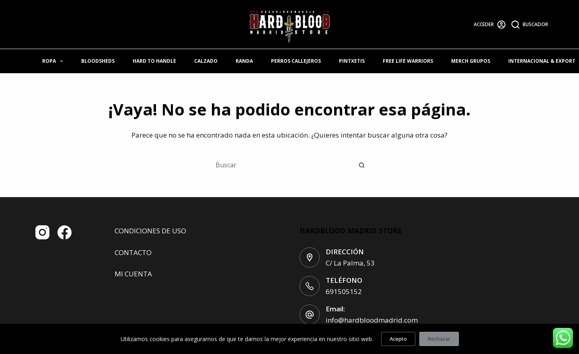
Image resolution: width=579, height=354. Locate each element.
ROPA (54, 61)
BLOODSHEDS (98, 61)
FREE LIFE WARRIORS (408, 61)
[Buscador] (529, 25)
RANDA (244, 61)
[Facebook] (64, 232)
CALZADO (206, 61)
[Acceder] (489, 25)
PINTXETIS (352, 61)
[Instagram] (42, 232)
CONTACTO (133, 252)
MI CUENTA (133, 273)
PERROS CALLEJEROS (296, 61)
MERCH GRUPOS (470, 61)
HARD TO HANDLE (154, 61)
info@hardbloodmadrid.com (372, 320)
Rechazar (439, 338)
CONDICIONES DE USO (150, 230)
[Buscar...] (281, 165)
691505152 (344, 291)
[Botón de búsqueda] (362, 165)
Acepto (398, 338)
